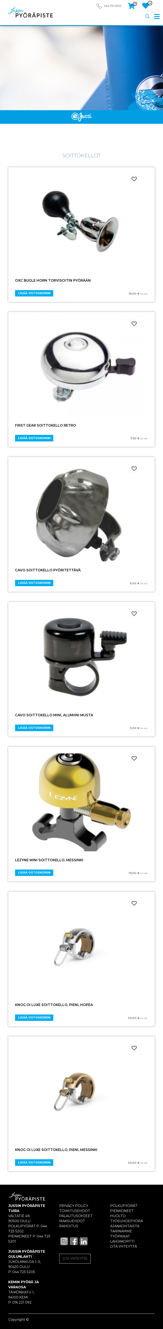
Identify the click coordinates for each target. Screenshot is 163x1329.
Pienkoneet (122, 1211)
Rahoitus (68, 1226)
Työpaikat (120, 1236)
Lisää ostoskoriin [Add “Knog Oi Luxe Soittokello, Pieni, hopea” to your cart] (34, 1017)
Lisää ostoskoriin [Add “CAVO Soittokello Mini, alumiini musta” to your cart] (34, 727)
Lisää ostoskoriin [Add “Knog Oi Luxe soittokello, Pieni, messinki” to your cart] (34, 1162)
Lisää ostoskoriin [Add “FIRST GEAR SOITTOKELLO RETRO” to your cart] (34, 438)
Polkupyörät (124, 1206)
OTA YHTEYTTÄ (75, 1259)
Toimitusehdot (74, 1211)
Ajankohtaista (124, 1226)
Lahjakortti (122, 1241)
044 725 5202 (112, 5)
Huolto (118, 1216)
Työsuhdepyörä (126, 1221)
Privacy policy (73, 1206)
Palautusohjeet (76, 1216)
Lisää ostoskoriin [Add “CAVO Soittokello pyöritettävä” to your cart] (34, 582)
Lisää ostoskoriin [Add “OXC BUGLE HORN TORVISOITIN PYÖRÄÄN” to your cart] (34, 293)
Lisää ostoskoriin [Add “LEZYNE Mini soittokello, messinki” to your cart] (34, 872)
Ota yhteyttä (123, 1246)
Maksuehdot (72, 1221)
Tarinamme (121, 1231)
